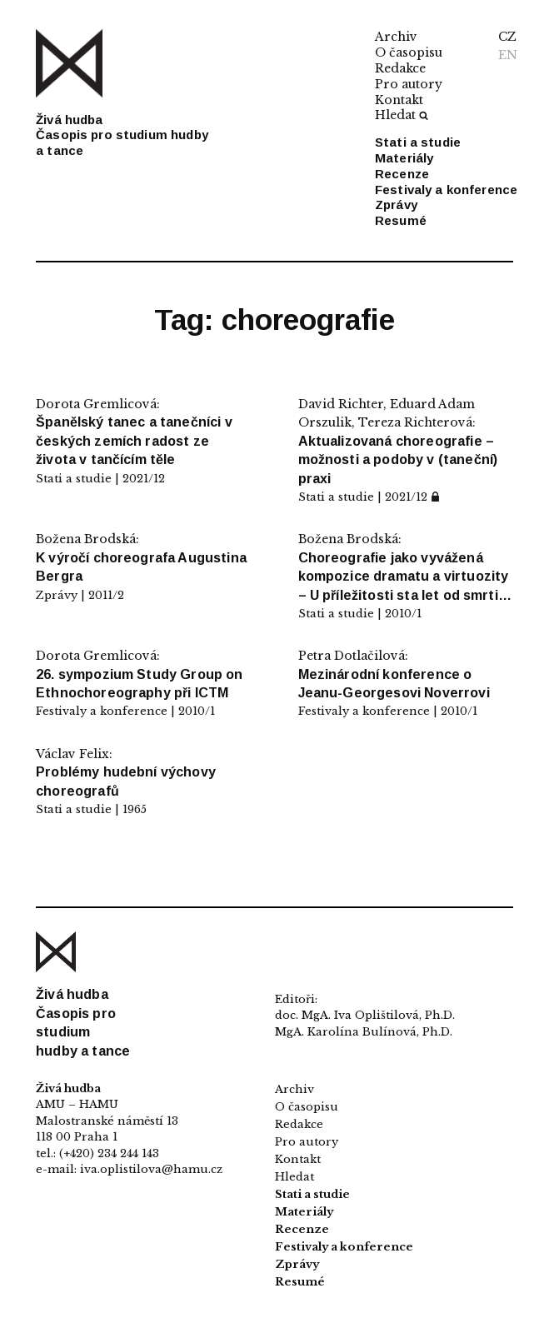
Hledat (401, 114)
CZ (507, 36)
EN (507, 54)
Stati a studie (418, 142)
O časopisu (408, 52)
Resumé (401, 220)
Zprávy (396, 204)
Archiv (396, 36)
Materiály (404, 158)
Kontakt (399, 99)
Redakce (400, 68)
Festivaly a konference (446, 189)
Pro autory (408, 84)
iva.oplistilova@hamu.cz (151, 1169)
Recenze (402, 174)
